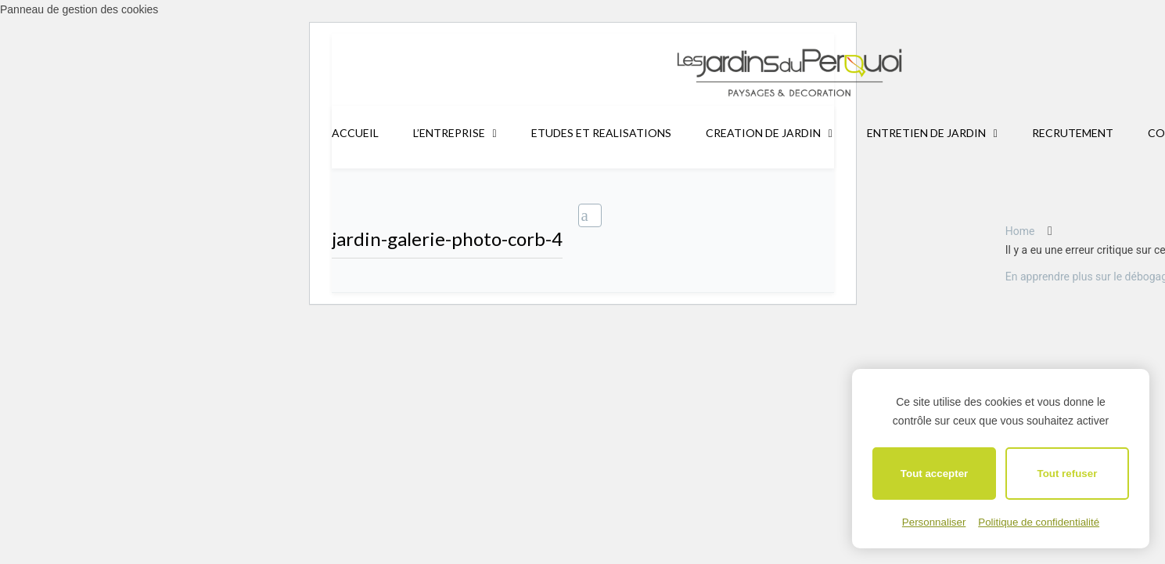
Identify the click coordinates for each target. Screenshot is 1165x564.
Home (1020, 231)
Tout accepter (934, 473)
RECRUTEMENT (1072, 132)
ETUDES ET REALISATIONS (601, 132)
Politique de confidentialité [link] (1038, 522)
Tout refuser (1067, 473)
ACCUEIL (355, 132)
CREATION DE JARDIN (763, 132)
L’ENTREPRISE (449, 132)
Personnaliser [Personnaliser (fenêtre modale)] (934, 522)
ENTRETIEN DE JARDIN (926, 132)
